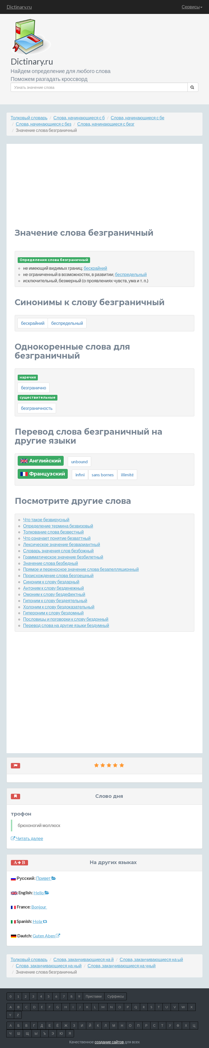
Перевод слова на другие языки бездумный (66, 625)
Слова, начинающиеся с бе (137, 117)
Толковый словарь (29, 117)
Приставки (94, 996)
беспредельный (131, 274)
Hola (40, 921)
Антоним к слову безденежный (53, 587)
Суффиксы (115, 996)
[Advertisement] (104, 190)
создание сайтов (109, 1042)
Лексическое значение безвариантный (61, 544)
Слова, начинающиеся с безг (105, 123)
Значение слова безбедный (50, 563)
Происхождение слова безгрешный (58, 575)
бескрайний (95, 268)
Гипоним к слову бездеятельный (55, 600)
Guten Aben (46, 935)
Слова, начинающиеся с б (78, 117)
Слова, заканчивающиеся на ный (49, 965)
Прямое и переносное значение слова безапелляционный (81, 569)
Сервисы (192, 6)
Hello (41, 892)
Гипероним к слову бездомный (53, 612)
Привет (46, 878)
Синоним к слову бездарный (51, 581)
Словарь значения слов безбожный (58, 550)
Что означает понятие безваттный (57, 538)
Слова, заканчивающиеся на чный (122, 965)
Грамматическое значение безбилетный (63, 556)
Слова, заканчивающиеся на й (83, 959)
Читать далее (27, 838)
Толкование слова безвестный (53, 531)
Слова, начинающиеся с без (43, 123)
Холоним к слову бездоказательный (58, 606)
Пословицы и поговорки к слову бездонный (65, 619)
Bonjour (39, 906)
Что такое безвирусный (46, 519)
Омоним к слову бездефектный (54, 594)
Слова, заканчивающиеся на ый (151, 959)
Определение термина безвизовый (58, 525)
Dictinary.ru (19, 7)
